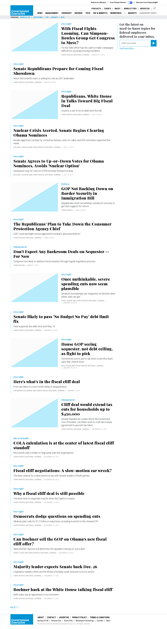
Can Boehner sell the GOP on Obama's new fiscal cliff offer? (60, 541)
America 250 (25, 17)
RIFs (62, 17)
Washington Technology (85, 620)
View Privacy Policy (127, 48)
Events (107, 8)
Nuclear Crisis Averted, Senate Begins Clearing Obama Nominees (58, 133)
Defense (78, 13)
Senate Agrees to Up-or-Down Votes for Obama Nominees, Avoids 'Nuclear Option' (58, 163)
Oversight (66, 13)
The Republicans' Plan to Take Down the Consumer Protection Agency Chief (62, 226)
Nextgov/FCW (43, 620)
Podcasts (96, 8)
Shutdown (37, 17)
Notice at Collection (98, 2)
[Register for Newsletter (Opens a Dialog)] (153, 43)
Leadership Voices (148, 13)
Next (14, 607)
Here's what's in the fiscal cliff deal (46, 381)
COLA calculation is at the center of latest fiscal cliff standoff (63, 445)
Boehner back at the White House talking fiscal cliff (62, 589)
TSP (47, 17)
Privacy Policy (79, 617)
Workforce (116, 13)
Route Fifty (68, 620)
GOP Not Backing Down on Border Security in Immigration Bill (87, 193)
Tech (87, 13)
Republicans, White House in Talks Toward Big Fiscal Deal (87, 100)
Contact (51, 617)
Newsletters (130, 8)
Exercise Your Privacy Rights (147, 2)
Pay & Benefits (100, 13)
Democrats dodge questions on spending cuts (56, 516)
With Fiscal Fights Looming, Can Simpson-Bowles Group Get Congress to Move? (88, 35)
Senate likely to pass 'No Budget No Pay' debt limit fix (61, 319)
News (40, 13)
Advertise (145, 8)
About (118, 8)
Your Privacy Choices (121, 2)
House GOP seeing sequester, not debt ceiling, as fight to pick (87, 348)
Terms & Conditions (100, 617)
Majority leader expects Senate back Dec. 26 (55, 566)
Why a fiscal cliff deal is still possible (49, 493)
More (108, 620)
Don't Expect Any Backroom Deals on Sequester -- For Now (61, 254)
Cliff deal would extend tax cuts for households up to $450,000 (86, 409)
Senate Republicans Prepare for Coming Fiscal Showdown (58, 71)
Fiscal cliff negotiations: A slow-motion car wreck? (62, 470)
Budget (55, 17)
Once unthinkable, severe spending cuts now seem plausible (85, 283)
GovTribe (100, 620)
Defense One (56, 620)
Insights (132, 13)
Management (51, 13)
